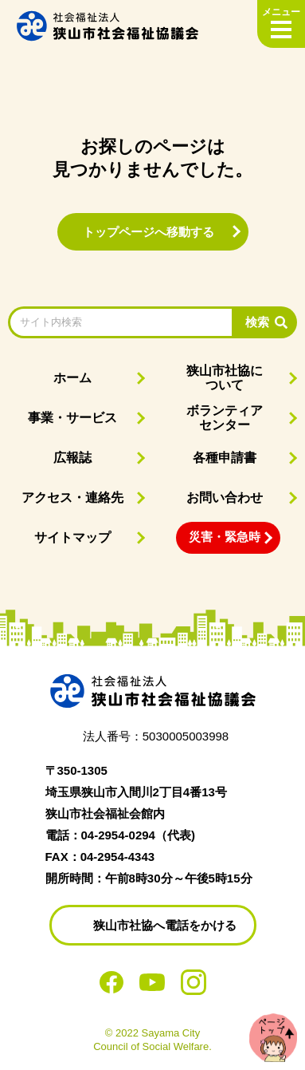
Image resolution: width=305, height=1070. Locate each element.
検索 (257, 322)
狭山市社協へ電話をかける (165, 925)
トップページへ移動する (148, 232)
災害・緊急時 (224, 536)
